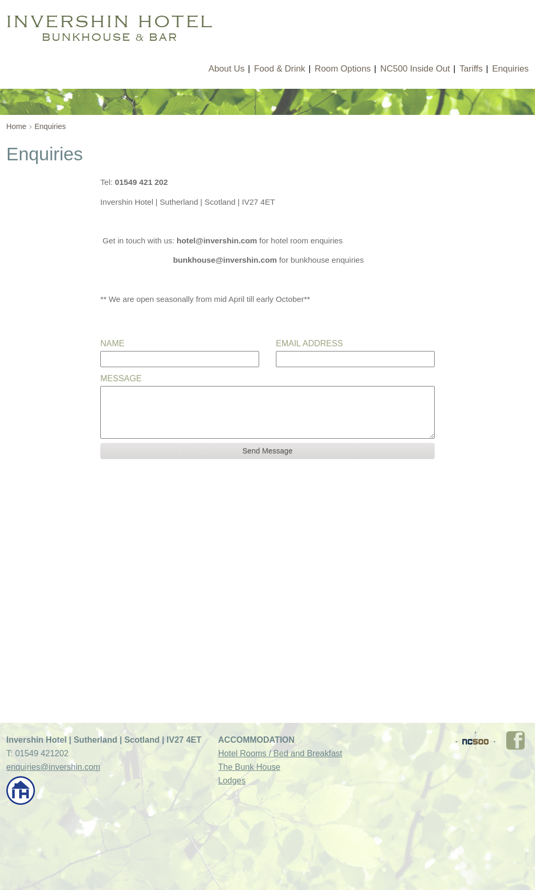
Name (112, 343)
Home (16, 126)
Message (121, 378)
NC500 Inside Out (415, 69)
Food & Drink (279, 69)
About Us (226, 69)
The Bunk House (249, 767)
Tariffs (470, 69)
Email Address (309, 343)
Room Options (342, 69)
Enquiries (510, 69)
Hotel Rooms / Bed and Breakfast (280, 753)
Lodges (232, 780)
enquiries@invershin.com (53, 767)
